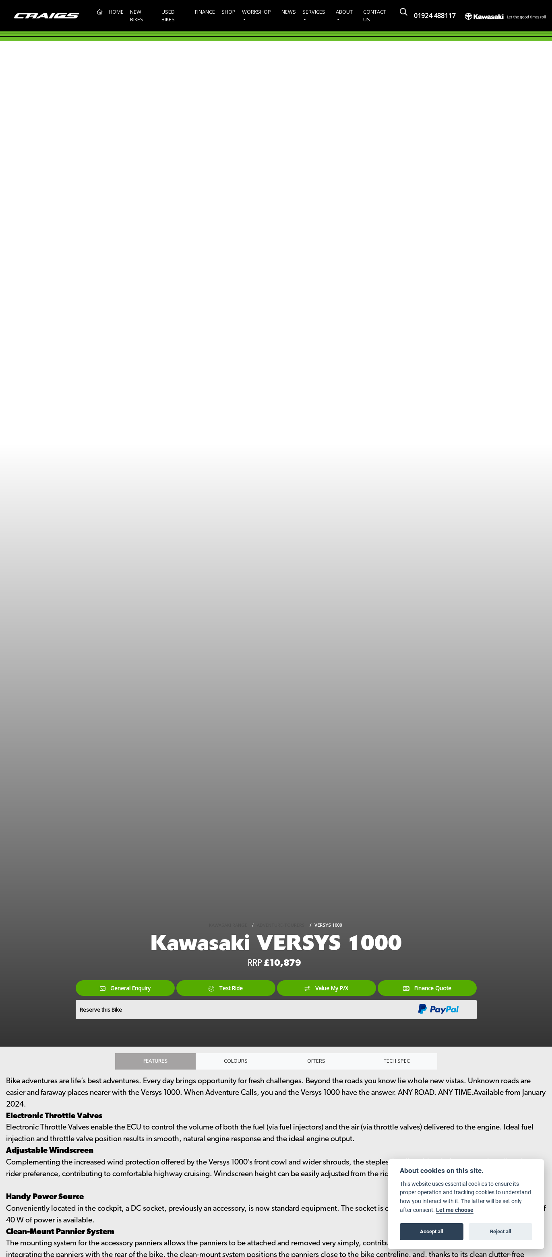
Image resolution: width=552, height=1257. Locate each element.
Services (313, 11)
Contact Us (374, 15)
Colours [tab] (236, 1062)
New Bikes (136, 15)
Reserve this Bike (101, 1009)
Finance (205, 11)
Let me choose (454, 1210)
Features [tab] (155, 1062)
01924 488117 (434, 15)
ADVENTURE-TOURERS (281, 924)
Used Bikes (168, 15)
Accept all (431, 1231)
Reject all (500, 1231)
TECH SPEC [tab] (397, 1062)
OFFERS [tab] (316, 1062)
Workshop (256, 11)
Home (116, 11)
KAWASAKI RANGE (228, 924)
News (288, 11)
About (344, 11)
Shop (228, 11)
